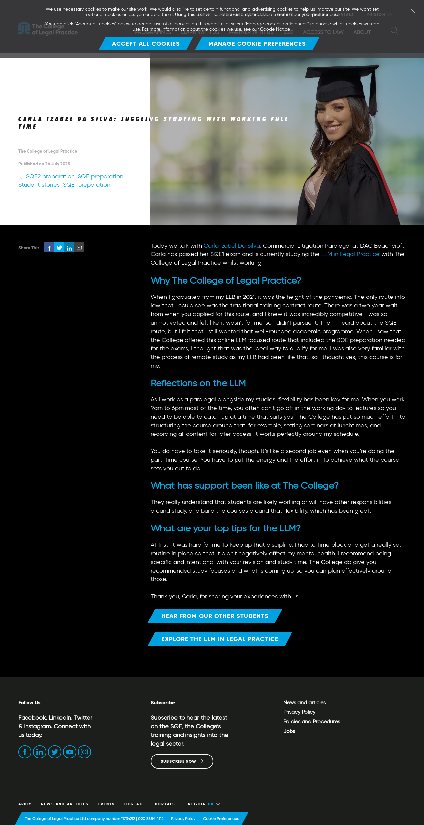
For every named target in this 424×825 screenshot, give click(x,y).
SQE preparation (100, 176)
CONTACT (135, 804)
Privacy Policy (299, 712)
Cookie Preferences (220, 818)
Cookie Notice (275, 29)
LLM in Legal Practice (350, 254)
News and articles (59, 67)
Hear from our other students (215, 615)
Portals (165, 804)
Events (106, 804)
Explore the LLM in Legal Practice (220, 639)
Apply (25, 804)
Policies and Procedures (311, 721)
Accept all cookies (146, 43)
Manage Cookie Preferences (257, 43)
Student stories (39, 184)
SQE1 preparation (86, 184)
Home (24, 67)
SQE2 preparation (50, 176)
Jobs (289, 731)
